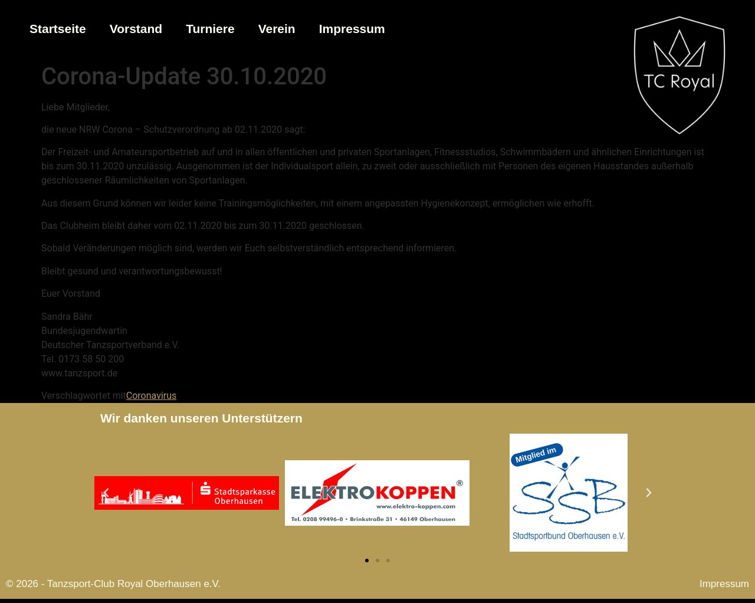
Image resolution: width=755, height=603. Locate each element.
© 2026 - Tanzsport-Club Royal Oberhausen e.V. (113, 583)
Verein (277, 28)
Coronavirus (151, 395)
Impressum (352, 28)
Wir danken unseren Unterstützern (201, 418)
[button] (106, 493)
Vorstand (136, 28)
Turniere (210, 28)
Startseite (57, 28)
